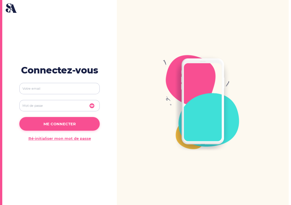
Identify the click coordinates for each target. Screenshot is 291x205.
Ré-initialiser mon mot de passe (59, 138)
